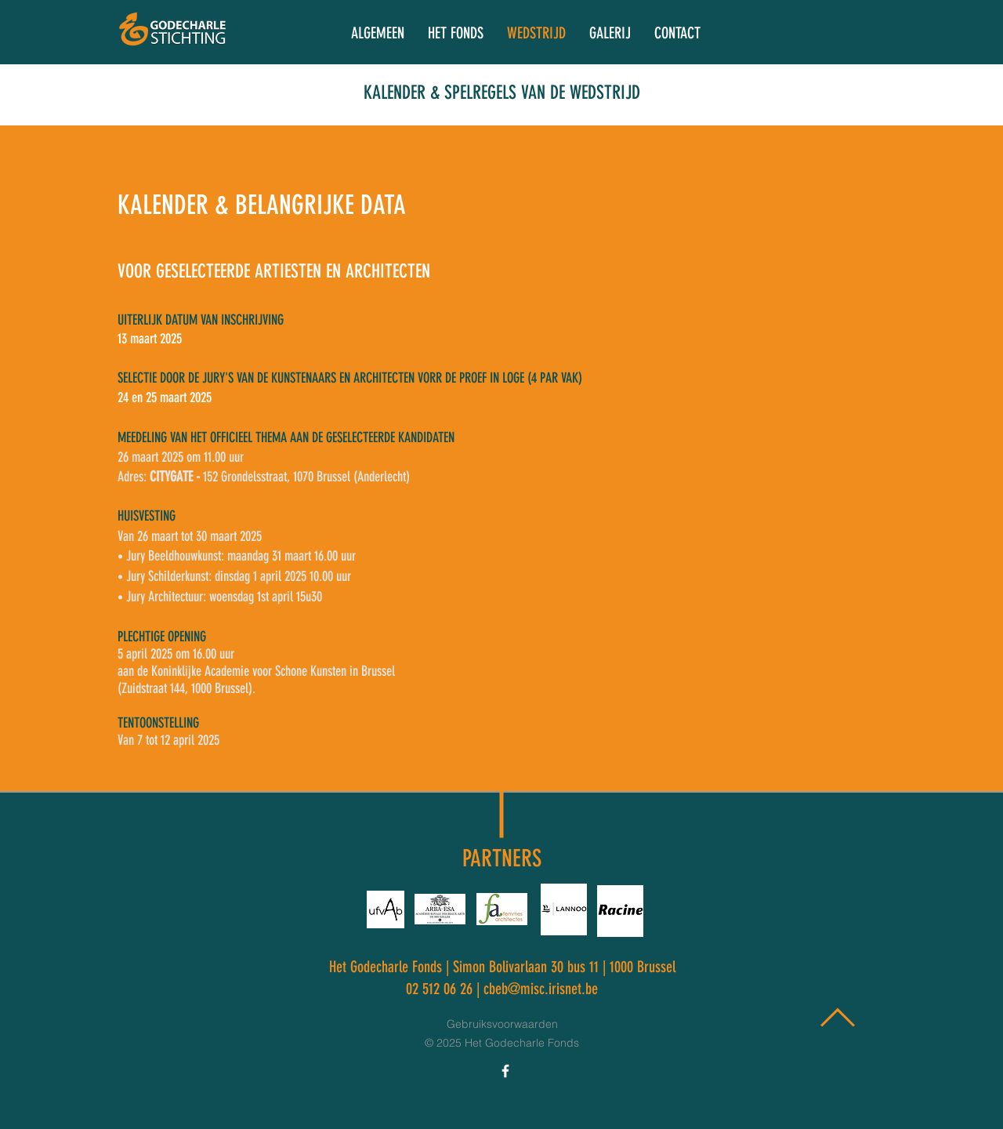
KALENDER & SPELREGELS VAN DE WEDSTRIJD (502, 92)
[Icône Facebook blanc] (505, 1071)
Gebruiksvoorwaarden (502, 1024)
